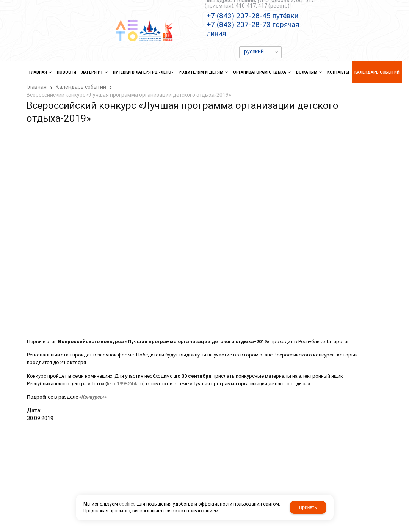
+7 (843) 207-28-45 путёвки (252, 15)
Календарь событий (81, 87)
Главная (37, 87)
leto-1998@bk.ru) (125, 383)
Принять (308, 507)
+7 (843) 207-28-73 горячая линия (253, 29)
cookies (127, 504)
